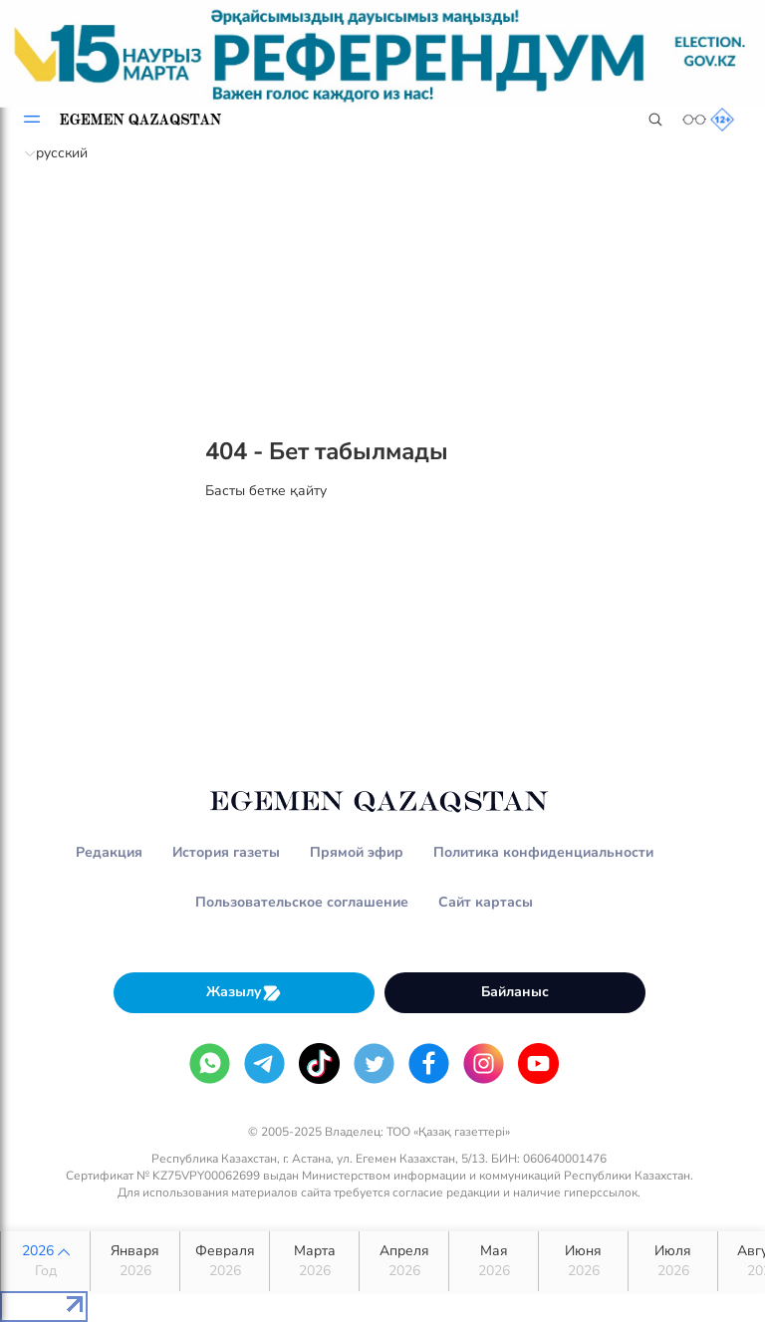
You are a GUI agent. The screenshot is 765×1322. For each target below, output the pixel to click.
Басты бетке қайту (266, 490)
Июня (583, 1261)
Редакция (109, 852)
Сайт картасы (485, 902)
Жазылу (244, 992)
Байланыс (515, 991)
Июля (672, 1261)
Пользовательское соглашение (301, 902)
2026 (45, 1261)
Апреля (404, 1261)
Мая (493, 1261)
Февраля (224, 1261)
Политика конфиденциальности (543, 852)
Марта (314, 1261)
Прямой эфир (356, 852)
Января (135, 1261)
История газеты (226, 852)
